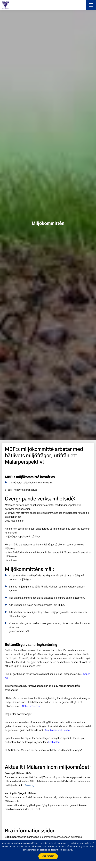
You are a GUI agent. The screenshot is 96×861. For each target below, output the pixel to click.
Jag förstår (48, 856)
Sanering (29, 785)
